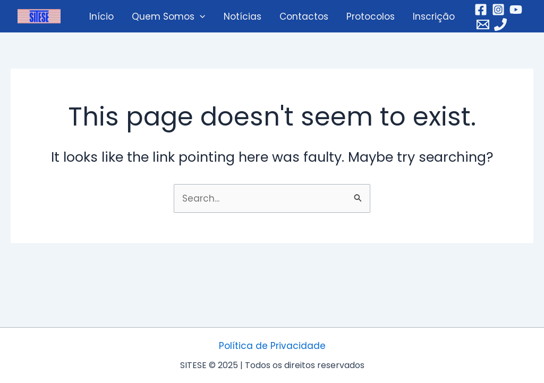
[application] (199, 16)
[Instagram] (498, 9)
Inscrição (434, 16)
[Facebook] (480, 9)
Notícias (242, 16)
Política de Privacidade (272, 345)
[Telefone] (500, 24)
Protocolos (370, 16)
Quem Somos (168, 16)
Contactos (303, 16)
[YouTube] (515, 9)
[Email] (483, 24)
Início (101, 16)
